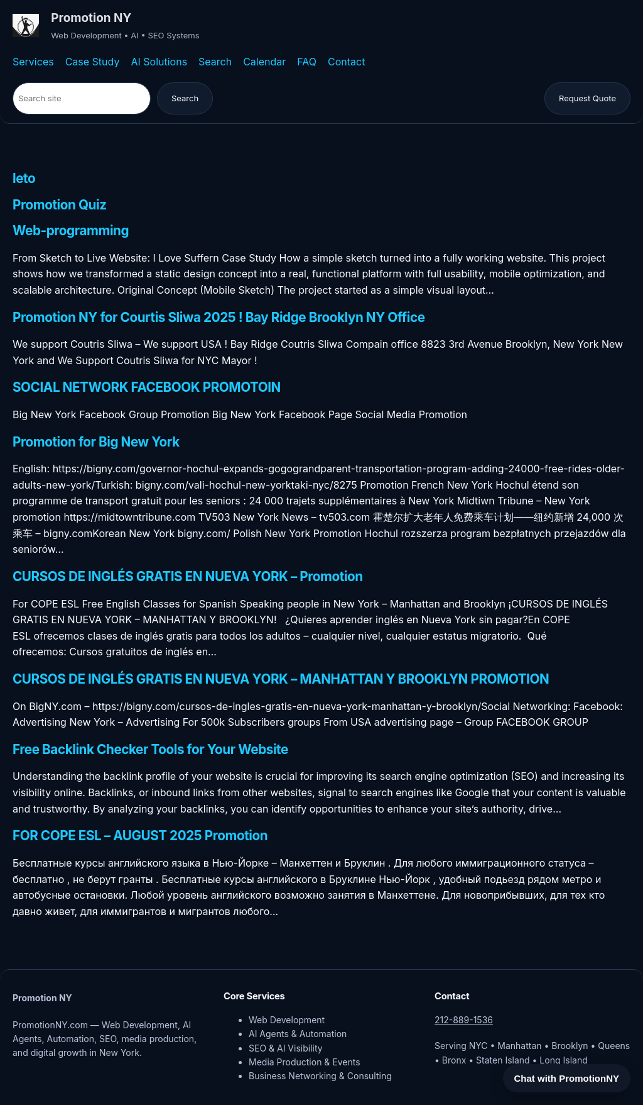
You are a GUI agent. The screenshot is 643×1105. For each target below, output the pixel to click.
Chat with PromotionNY (567, 1078)
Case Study (92, 61)
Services (33, 61)
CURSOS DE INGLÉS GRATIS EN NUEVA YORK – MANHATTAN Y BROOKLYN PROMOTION (281, 679)
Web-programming (71, 231)
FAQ (306, 61)
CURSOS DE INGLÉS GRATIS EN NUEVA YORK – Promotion (188, 577)
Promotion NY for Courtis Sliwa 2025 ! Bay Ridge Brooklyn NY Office (219, 318)
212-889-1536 (464, 1019)
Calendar (264, 61)
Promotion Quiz (60, 205)
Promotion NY (91, 18)
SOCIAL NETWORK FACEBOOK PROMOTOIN (147, 387)
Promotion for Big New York (96, 442)
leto (24, 179)
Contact (346, 61)
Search (215, 61)
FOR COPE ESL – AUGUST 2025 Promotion (140, 836)
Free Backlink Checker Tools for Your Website (150, 750)
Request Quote (587, 98)
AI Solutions (159, 61)
